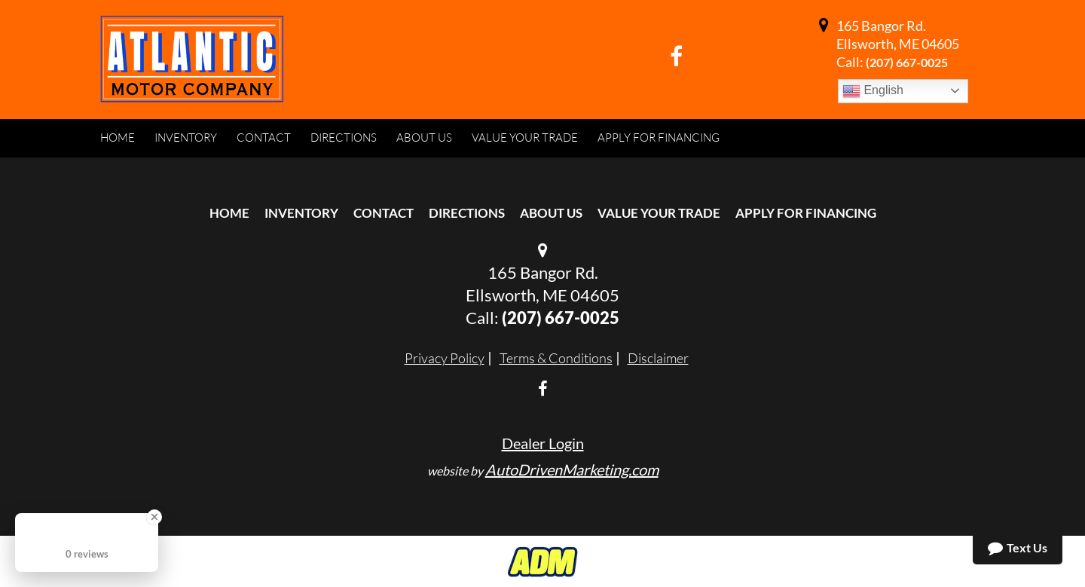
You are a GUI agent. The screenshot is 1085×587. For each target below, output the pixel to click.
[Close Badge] (154, 516)
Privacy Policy (444, 358)
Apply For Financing (805, 213)
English (872, 91)
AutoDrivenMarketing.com (572, 469)
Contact (383, 213)
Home (229, 213)
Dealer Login (543, 443)
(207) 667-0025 (907, 62)
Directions (467, 213)
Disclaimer (658, 358)
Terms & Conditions (556, 358)
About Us (551, 213)
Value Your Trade (659, 213)
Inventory (301, 213)
